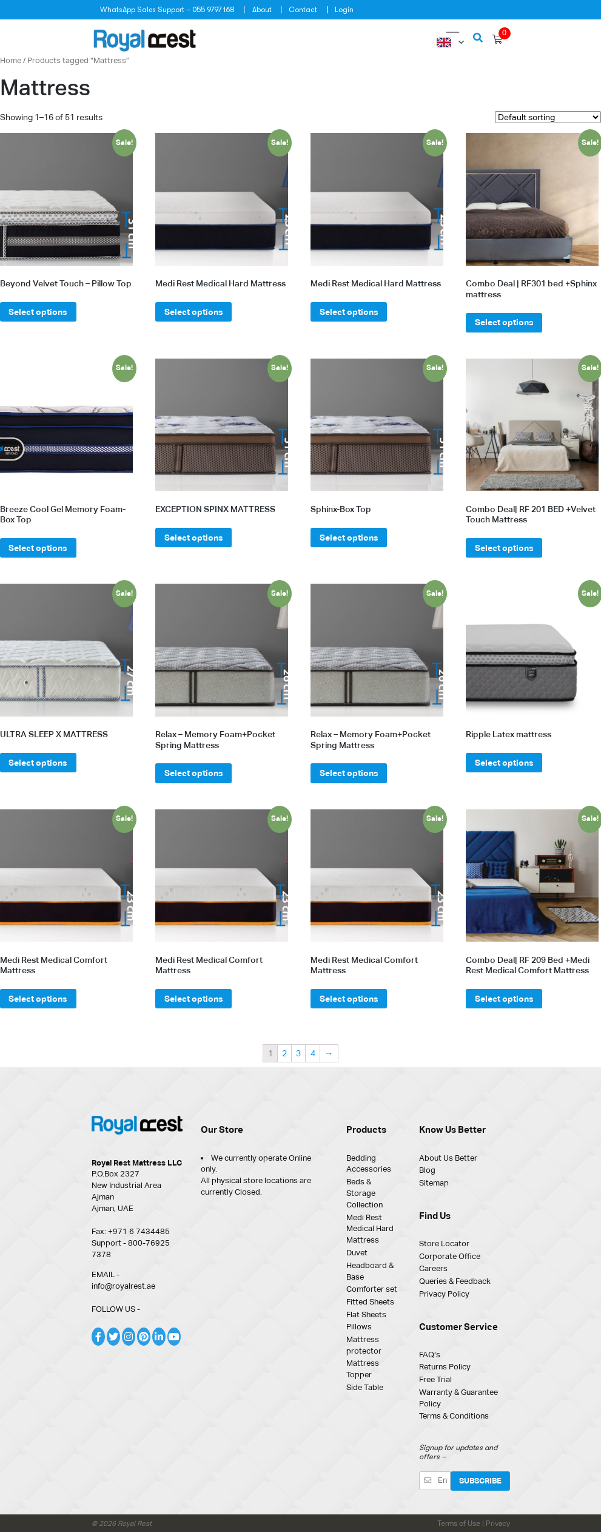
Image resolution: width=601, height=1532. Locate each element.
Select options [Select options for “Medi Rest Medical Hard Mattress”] (193, 312)
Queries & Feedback (455, 1281)
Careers (433, 1268)
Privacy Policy (444, 1293)
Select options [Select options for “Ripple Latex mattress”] (504, 763)
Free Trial (435, 1379)
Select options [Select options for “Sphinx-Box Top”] (349, 537)
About (262, 9)
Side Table (364, 1387)
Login (344, 9)
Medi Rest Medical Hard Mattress (370, 1229)
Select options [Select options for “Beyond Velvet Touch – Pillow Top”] (37, 312)
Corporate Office (449, 1256)
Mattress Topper (362, 1368)
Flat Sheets (366, 1314)
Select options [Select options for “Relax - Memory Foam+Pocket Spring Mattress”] (193, 773)
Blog (427, 1170)
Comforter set (371, 1289)
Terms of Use (459, 1523)
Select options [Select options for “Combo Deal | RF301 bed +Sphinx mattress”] (504, 322)
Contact (303, 9)
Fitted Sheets (370, 1301)
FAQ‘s (429, 1354)
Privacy (498, 1523)
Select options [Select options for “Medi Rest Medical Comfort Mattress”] (37, 999)
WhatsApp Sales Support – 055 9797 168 (167, 9)
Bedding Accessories (368, 1163)
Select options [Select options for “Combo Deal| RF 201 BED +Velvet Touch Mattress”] (504, 548)
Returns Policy (445, 1366)
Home (10, 60)
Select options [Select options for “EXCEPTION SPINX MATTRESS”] (193, 537)
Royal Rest (135, 1523)
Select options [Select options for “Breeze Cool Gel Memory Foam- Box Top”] (37, 548)
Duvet (357, 1252)
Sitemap (434, 1182)
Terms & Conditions (454, 1415)
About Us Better (448, 1157)
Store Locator (444, 1243)
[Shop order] (548, 117)
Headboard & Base (370, 1271)
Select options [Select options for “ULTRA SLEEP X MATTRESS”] (37, 763)
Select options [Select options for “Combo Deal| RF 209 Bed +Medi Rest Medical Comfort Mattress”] (504, 999)
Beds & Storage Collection (364, 1193)
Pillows (359, 1326)
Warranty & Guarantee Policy (458, 1398)
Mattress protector (363, 1345)
